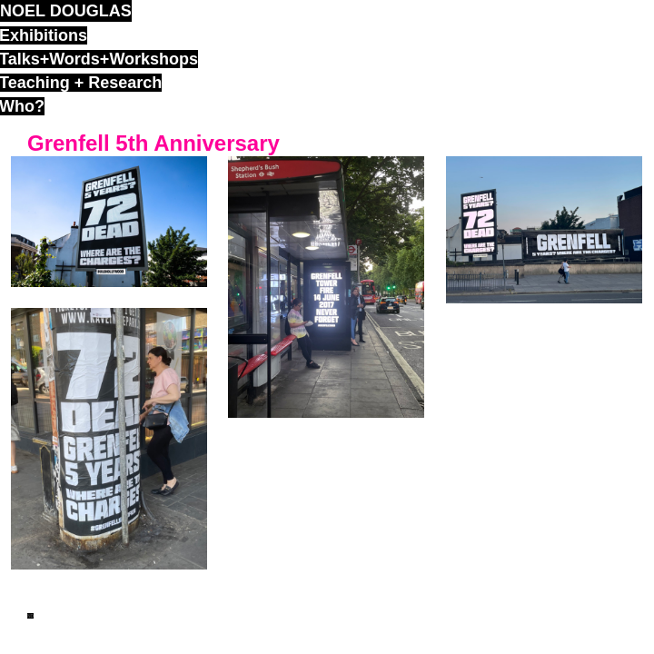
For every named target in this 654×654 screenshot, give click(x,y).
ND (30, 616)
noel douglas (66, 11)
